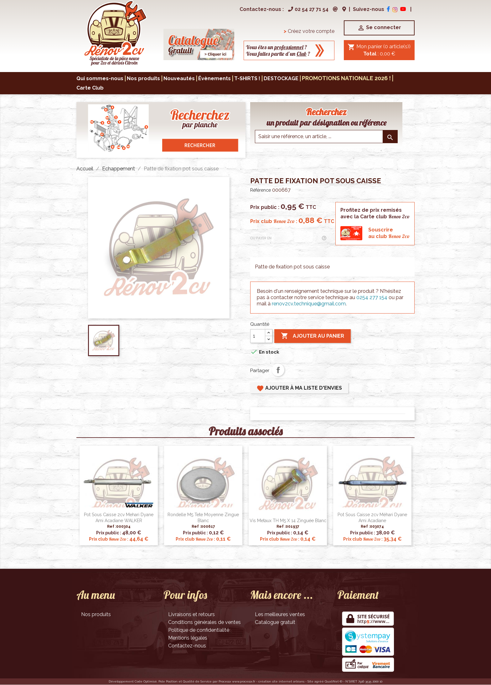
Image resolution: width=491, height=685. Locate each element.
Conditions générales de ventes (204, 622)
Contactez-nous (187, 646)
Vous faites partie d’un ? (278, 53)
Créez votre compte (309, 31)
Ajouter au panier (312, 336)
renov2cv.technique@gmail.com (309, 304)
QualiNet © (333, 681)
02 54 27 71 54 (307, 9)
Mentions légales (187, 638)
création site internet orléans (281, 681)
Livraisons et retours (191, 614)
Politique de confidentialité (198, 630)
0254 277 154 (371, 297)
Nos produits (96, 614)
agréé (319, 681)
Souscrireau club (389, 233)
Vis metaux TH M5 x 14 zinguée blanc (288, 520)
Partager (278, 370)
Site (310, 681)
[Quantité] (257, 336)
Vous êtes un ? (276, 47)
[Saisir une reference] (326, 136)
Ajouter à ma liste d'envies (299, 388)
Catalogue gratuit (275, 622)
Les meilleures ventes (280, 614)
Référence (260, 190)
